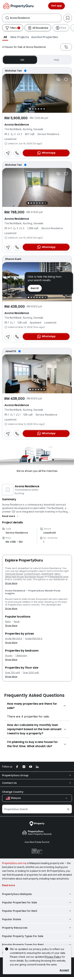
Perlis (8, 621)
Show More (11, 583)
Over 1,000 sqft (31, 672)
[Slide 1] (30, 109)
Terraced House (14, 573)
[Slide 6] (44, 109)
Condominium (32, 573)
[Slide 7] (45, 203)
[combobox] (35, 18)
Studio (8, 655)
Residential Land (59, 576)
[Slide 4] (38, 109)
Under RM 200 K (13, 638)
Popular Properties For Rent (37, 911)
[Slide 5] (41, 109)
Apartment (47, 573)
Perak (17, 621)
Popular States (37, 919)
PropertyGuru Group (37, 775)
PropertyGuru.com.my (14, 863)
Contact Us (37, 783)
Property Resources (37, 928)
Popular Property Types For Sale (37, 936)
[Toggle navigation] (69, 5)
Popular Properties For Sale (37, 902)
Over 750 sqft (12, 672)
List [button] (20, 59)
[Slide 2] (33, 109)
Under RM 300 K (33, 638)
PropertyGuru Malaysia (37, 894)
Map (54, 59)
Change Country (12, 792)
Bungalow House (34, 576)
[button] (5, 37)
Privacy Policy (53, 956)
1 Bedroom (21, 655)
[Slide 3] (35, 109)
